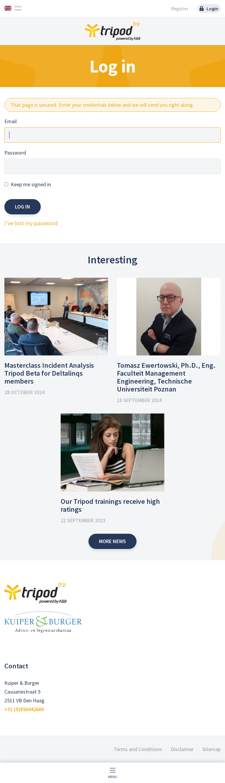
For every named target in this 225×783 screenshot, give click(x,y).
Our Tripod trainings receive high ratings (110, 505)
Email (10, 121)
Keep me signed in (31, 184)
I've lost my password (31, 223)
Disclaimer (182, 749)
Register (179, 8)
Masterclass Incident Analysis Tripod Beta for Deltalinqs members (49, 373)
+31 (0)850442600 (24, 709)
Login (209, 8)
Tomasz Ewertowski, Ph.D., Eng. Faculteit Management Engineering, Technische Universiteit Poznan (166, 377)
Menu (112, 773)
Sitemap (211, 749)
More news (112, 541)
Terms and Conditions (138, 749)
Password (15, 152)
